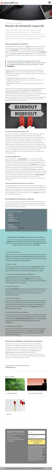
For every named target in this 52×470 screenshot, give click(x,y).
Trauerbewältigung (12, 393)
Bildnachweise (21, 468)
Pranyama (37, 320)
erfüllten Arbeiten (39, 174)
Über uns (28, 468)
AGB (42, 468)
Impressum (14, 468)
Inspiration (36, 192)
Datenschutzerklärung (32, 461)
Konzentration (29, 320)
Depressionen (21, 228)
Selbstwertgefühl (22, 158)
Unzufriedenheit (42, 51)
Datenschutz (8, 468)
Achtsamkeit (34, 164)
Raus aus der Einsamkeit (35, 393)
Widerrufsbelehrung (36, 468)
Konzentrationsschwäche (14, 222)
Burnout (28, 46)
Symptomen (10, 66)
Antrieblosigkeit (14, 50)
